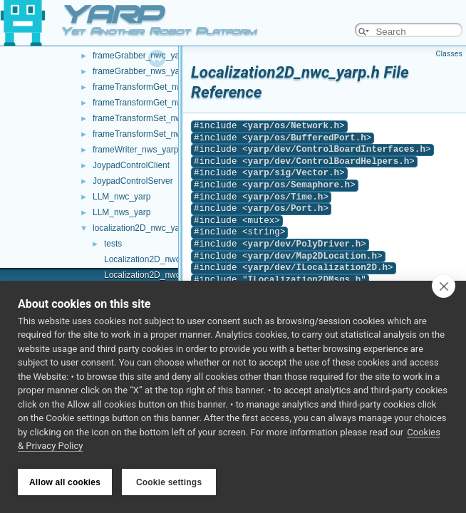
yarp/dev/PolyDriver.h (304, 244)
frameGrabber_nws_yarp (140, 71)
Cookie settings (169, 482)
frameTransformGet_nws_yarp (150, 103)
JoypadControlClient (131, 165)
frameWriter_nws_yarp (135, 150)
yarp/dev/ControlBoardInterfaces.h (336, 149)
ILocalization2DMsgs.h (304, 280)
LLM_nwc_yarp (121, 197)
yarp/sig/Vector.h (293, 173)
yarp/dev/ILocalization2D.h (318, 267)
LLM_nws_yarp (121, 212)
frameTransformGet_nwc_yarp (150, 87)
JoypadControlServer (133, 181)
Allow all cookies (64, 482)
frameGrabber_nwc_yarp (140, 56)
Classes (449, 53)
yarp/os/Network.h (293, 126)
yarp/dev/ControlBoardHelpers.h (329, 161)
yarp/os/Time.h (285, 197)
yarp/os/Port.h (285, 208)
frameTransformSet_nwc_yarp (150, 118)
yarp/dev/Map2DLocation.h (312, 256)
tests (113, 244)
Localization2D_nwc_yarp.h (156, 275)
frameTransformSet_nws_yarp (150, 134)
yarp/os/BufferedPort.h (307, 138)
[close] (443, 287)
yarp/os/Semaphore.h (299, 185)
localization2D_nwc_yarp (140, 228)
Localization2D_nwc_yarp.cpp (160, 259)
